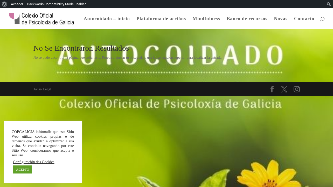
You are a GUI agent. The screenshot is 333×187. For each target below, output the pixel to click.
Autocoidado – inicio (107, 19)
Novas (280, 19)
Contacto (304, 19)
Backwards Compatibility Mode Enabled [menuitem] (57, 4)
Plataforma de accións (161, 19)
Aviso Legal (42, 89)
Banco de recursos (247, 19)
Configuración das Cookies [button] (33, 162)
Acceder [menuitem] (17, 4)
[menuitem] (4, 4)
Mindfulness (206, 19)
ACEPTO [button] (22, 169)
